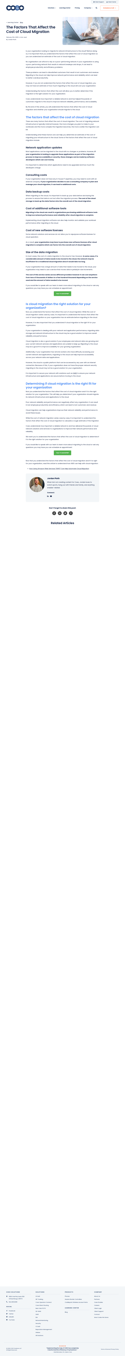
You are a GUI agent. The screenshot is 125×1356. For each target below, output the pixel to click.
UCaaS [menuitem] (38, 1296)
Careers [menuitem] (96, 1305)
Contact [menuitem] (97, 1314)
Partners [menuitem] (97, 1299)
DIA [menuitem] (37, 1317)
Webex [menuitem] (38, 1332)
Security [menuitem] (38, 1323)
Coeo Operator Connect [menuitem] (44, 1302)
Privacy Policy (115, 1349)
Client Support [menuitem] (99, 1311)
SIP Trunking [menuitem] (39, 1299)
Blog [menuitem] (66, 1312)
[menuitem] (98, 2)
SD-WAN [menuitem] (38, 1311)
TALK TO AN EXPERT (62, 294)
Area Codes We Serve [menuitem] (101, 1317)
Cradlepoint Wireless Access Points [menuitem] (76, 1302)
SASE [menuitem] (37, 1314)
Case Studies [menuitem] (98, 1302)
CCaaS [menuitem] (38, 1326)
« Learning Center (12, 22)
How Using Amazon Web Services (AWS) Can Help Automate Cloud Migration (59, 469)
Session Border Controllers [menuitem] (73, 1299)
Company (87, 8)
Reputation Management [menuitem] (44, 1329)
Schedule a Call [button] (108, 8)
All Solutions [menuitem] (39, 1335)
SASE (75, 373)
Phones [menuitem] (67, 1296)
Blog (21, 22)
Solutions (51, 8)
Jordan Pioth (12, 39)
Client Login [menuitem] (98, 1308)
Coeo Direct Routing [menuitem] (42, 1305)
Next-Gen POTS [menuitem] (41, 1308)
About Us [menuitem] (97, 1296)
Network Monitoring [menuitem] (42, 1320)
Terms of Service (105, 1349)
